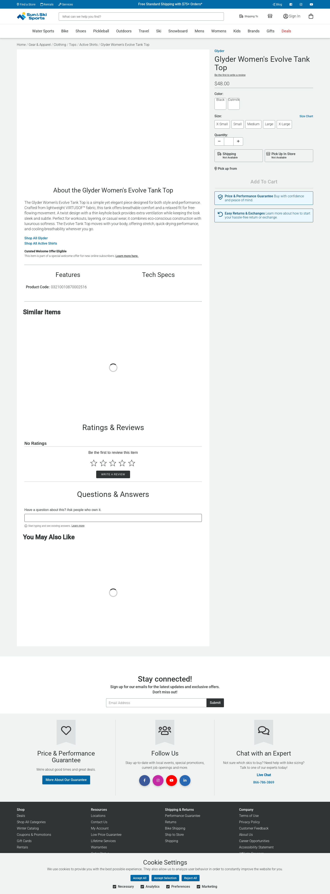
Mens (199, 31)
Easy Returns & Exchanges (245, 213)
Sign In (291, 16)
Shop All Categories (31, 822)
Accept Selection (165, 878)
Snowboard (178, 31)
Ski (158, 31)
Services (66, 4)
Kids (237, 31)
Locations (98, 816)
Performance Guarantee (182, 816)
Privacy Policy (249, 822)
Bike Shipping (175, 828)
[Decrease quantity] (219, 141)
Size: (218, 116)
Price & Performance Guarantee (249, 196)
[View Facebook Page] (291, 4)
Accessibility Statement (256, 847)
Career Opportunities (254, 841)
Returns (170, 822)
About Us (246, 835)
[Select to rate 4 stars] (122, 463)
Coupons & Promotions (34, 835)
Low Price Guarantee (106, 835)
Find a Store (26, 4)
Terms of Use (249, 816)
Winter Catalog (28, 828)
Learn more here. (127, 255)
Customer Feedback (254, 828)
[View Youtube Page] (311, 4)
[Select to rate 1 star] (93, 463)
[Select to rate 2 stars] (103, 463)
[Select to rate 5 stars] (131, 463)
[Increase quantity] (238, 141)
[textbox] (113, 518)
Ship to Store (174, 835)
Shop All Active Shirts (40, 243)
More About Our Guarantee (66, 780)
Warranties (99, 847)
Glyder (219, 51)
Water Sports (43, 31)
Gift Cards (24, 841)
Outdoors (124, 31)
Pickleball (101, 31)
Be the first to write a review (229, 75)
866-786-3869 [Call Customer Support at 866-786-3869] (263, 782)
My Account (100, 828)
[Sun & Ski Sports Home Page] (32, 16)
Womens (218, 31)
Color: (218, 94)
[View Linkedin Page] (185, 780)
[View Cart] (311, 16)
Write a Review (113, 474)
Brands (253, 31)
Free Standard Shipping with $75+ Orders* (170, 4)
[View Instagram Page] (301, 4)
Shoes (81, 31)
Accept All (139, 878)
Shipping (171, 841)
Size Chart (306, 116)
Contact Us (99, 822)
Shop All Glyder (36, 238)
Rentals (46, 4)
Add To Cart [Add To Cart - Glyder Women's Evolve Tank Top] (263, 182)
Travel (144, 31)
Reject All (190, 878)
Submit (215, 703)
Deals (286, 31)
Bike (64, 31)
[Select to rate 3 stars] (112, 463)
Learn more (78, 525)
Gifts (270, 31)
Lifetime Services (103, 841)
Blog (277, 4)
